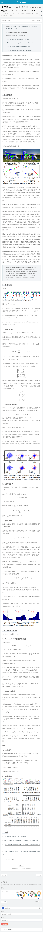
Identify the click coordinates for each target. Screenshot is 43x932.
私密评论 (36, 901)
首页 (4, 20)
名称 (2, 905)
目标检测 (5, 15)
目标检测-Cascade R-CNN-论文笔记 (15, 836)
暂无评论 (29, 14)
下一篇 (39, 875)
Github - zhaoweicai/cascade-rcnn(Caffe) (18, 39)
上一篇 (4, 875)
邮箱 (2, 911)
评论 (2, 888)
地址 (2, 917)
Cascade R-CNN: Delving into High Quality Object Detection (21, 840)
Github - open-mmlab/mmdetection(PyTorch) (19, 46)
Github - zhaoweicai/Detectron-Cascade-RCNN (20, 43)
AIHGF (4, 14)
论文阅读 (9, 15)
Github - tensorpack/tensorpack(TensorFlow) (19, 50)
